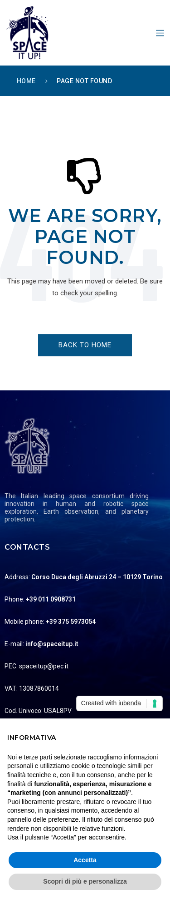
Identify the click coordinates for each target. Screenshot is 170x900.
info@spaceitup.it (51, 643)
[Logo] (85, 446)
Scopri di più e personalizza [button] (84, 881)
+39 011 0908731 (51, 599)
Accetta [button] (85, 860)
